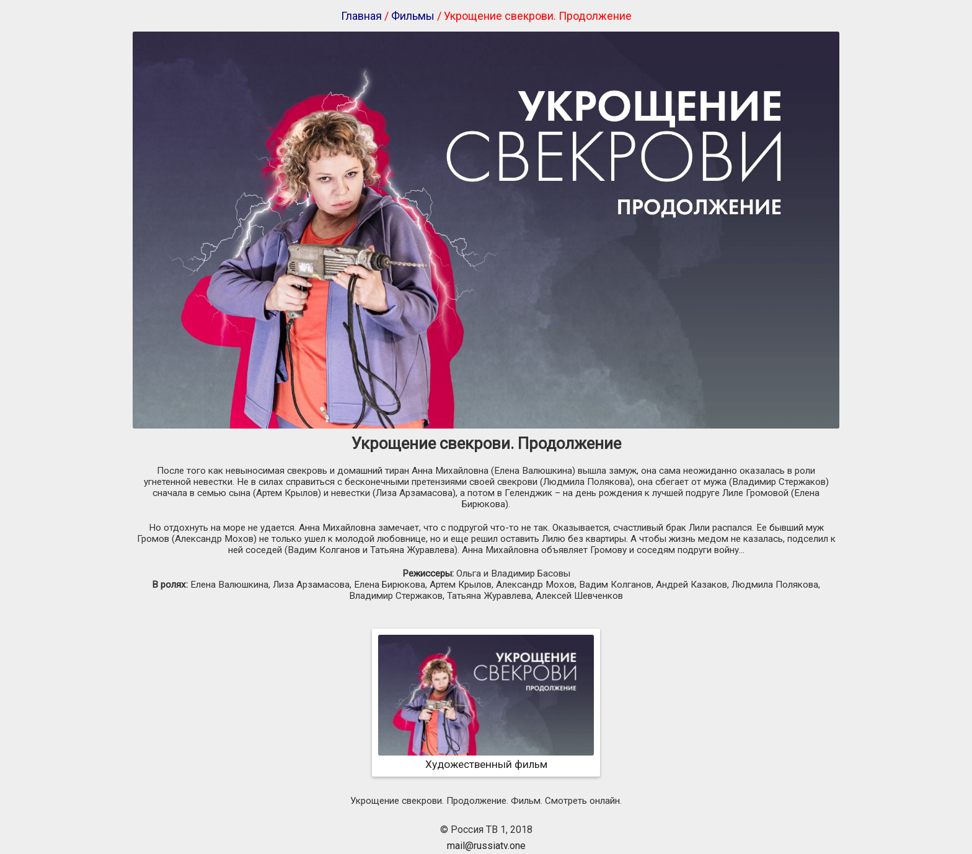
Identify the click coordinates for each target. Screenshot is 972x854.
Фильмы (413, 15)
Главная (361, 15)
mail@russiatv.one (486, 846)
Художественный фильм (486, 758)
